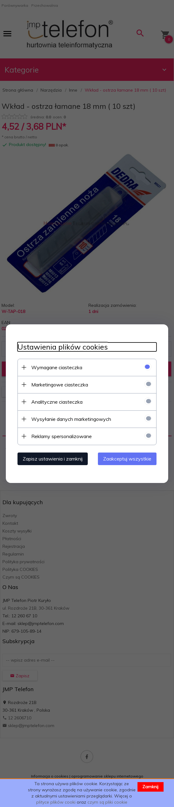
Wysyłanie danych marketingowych (70, 419)
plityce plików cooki (55, 802)
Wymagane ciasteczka (55, 367)
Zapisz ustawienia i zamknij (52, 458)
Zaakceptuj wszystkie (128, 458)
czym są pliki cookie (107, 802)
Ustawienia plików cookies (62, 346)
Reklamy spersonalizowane (60, 436)
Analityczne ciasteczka (56, 401)
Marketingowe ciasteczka (58, 384)
